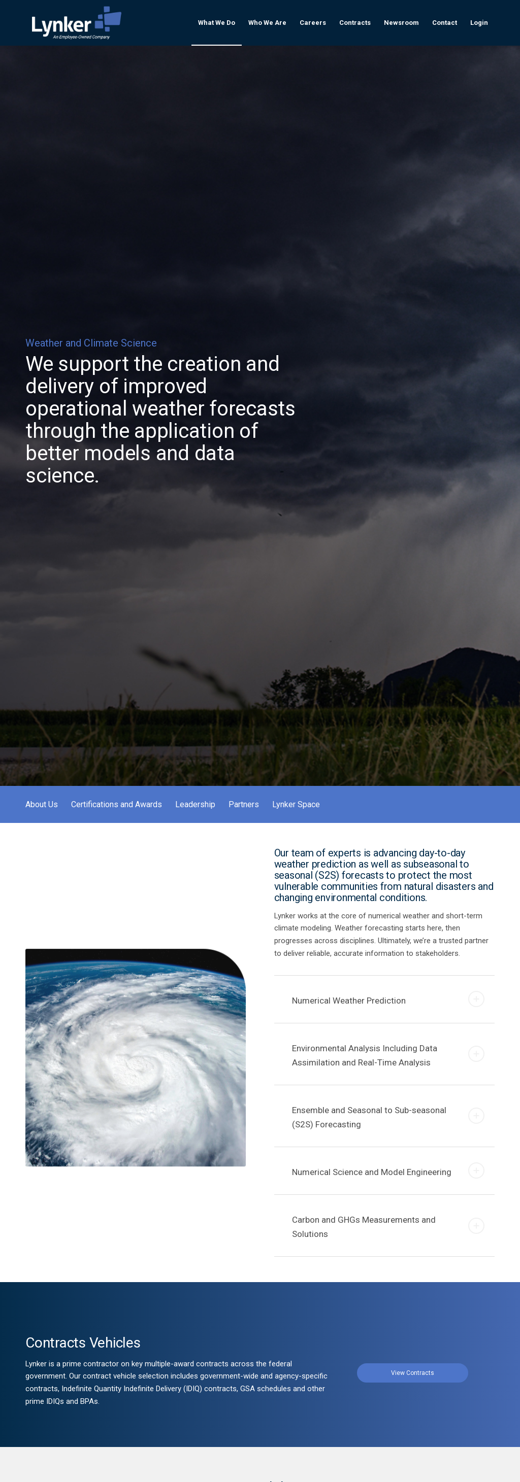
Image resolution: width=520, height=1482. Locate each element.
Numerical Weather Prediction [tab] (388, 999)
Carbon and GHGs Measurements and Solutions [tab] (388, 1227)
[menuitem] (216, 23)
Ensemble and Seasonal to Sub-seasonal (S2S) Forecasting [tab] (388, 1117)
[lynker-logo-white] (76, 23)
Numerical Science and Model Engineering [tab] (388, 1170)
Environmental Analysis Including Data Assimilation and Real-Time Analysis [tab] (388, 1055)
